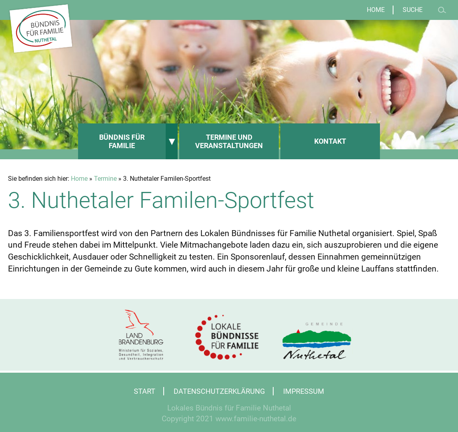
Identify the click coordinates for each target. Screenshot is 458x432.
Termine (105, 178)
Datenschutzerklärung (219, 391)
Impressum (303, 391)
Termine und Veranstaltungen (229, 141)
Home (376, 10)
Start (144, 391)
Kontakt (330, 141)
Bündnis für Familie (122, 141)
